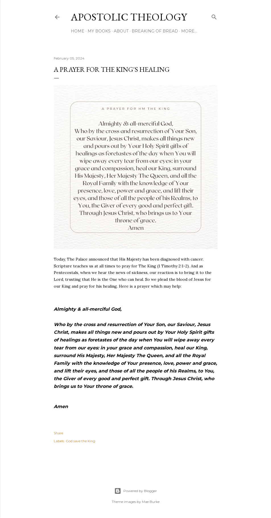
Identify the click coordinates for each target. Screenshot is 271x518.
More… (189, 31)
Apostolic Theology (129, 17)
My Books (99, 31)
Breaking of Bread (155, 31)
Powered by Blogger (135, 491)
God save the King (80, 441)
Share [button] (58, 433)
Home (77, 31)
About (121, 31)
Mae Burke (151, 501)
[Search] (214, 15)
